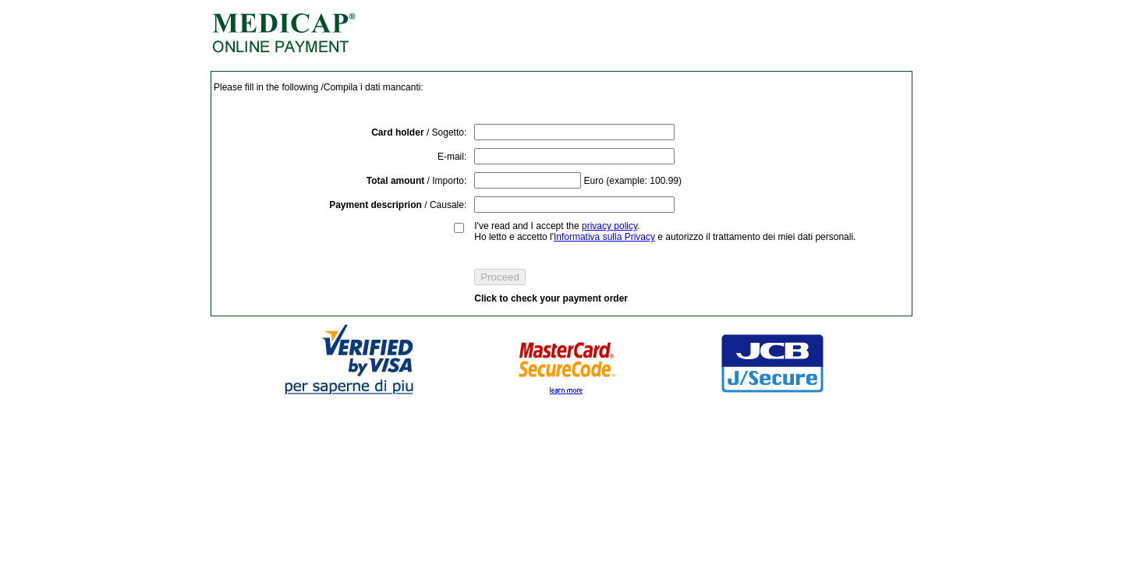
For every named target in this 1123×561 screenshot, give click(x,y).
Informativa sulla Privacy (604, 236)
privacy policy (609, 226)
